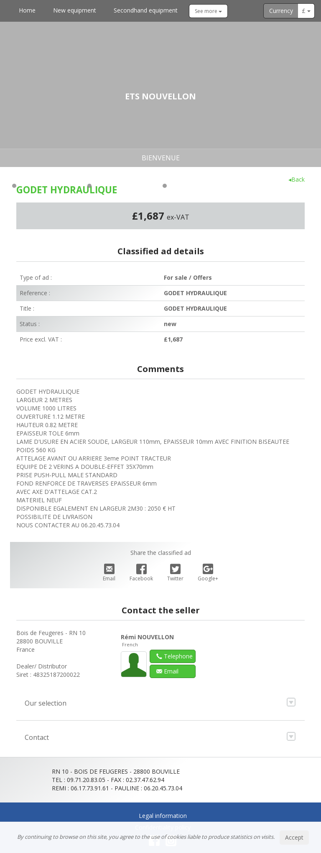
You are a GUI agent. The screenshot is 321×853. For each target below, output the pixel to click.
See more (208, 11)
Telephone (174, 656)
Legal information (163, 816)
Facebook (141, 573)
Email (109, 573)
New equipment (74, 10)
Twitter (175, 573)
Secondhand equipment (146, 10)
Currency (281, 11)
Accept (294, 837)
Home (27, 10)
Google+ (208, 573)
